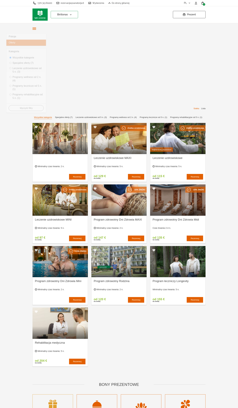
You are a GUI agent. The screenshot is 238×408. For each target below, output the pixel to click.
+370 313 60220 (42, 3)
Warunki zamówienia (88, 372)
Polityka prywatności (88, 377)
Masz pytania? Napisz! (130, 378)
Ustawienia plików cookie (90, 367)
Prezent (189, 14)
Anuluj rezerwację (86, 390)
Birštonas (64, 14)
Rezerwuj (77, 97)
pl (187, 3)
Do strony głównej (118, 3)
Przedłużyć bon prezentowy (85, 384)
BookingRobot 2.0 (197, 403)
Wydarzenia (96, 3)
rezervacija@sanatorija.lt (70, 3)
